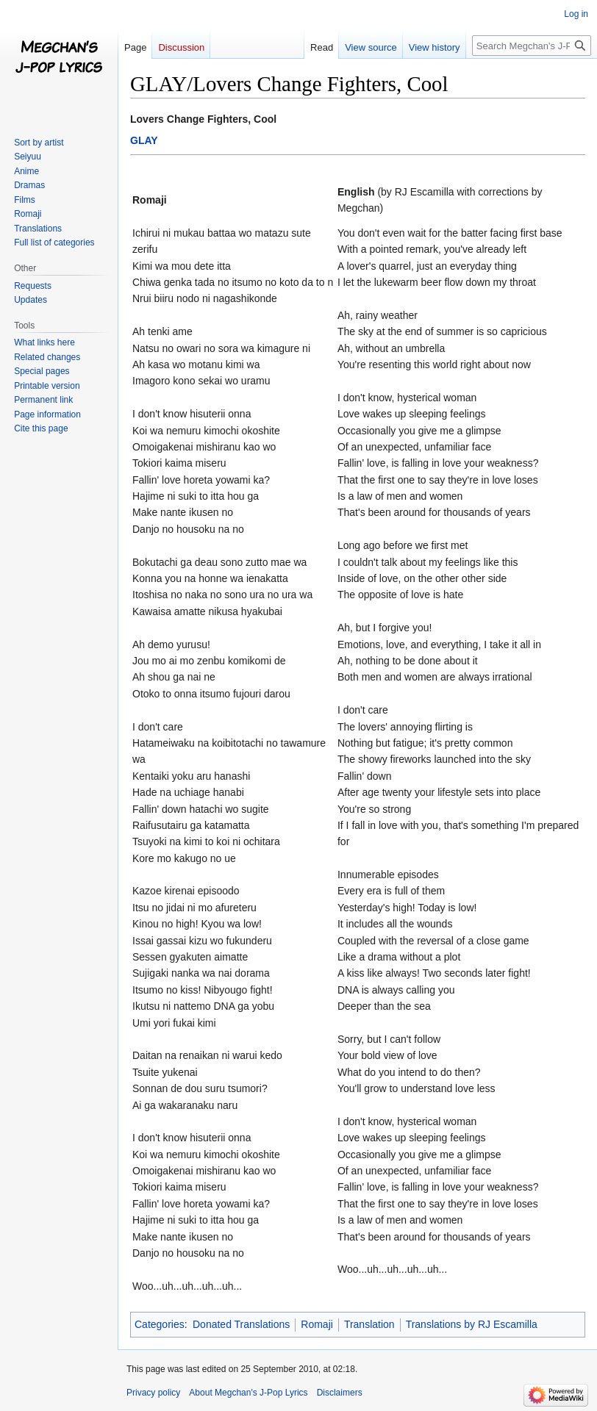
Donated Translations (241, 1324)
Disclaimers (339, 1392)
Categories (160, 1324)
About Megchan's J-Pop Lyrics (248, 1392)
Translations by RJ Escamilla (471, 1324)
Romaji (317, 1324)
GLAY (144, 140)
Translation (369, 1324)
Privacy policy (153, 1392)
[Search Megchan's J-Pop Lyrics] (531, 45)
